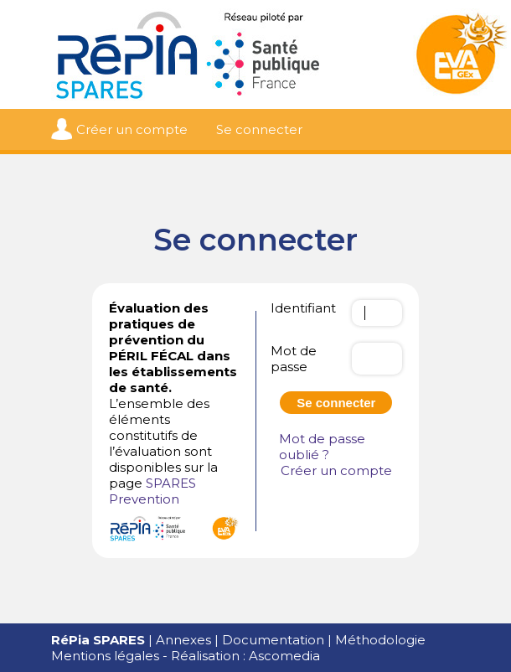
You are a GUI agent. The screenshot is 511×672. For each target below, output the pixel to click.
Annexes (183, 640)
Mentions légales (105, 656)
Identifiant (303, 308)
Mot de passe (294, 359)
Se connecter (259, 129)
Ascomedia (284, 656)
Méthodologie (380, 640)
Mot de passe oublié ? (322, 447)
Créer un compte (132, 129)
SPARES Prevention (152, 491)
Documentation (273, 640)
